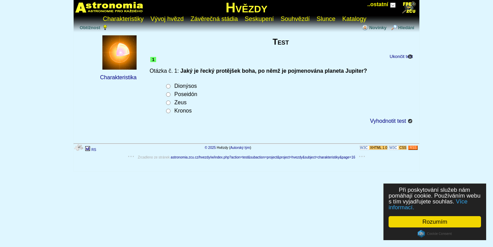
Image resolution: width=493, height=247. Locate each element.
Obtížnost (90, 27)
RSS (413, 148)
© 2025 (210, 148)
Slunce (326, 18)
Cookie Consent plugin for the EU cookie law (435, 233)
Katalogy (354, 18)
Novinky (378, 27)
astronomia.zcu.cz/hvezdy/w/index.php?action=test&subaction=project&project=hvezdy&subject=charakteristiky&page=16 (263, 157)
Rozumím (434, 222)
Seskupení (259, 18)
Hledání (406, 27)
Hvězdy (246, 7)
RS (93, 150)
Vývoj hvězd (167, 18)
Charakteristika (118, 77)
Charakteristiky (123, 18)
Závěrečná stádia (214, 18)
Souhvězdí (295, 18)
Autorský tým (240, 148)
